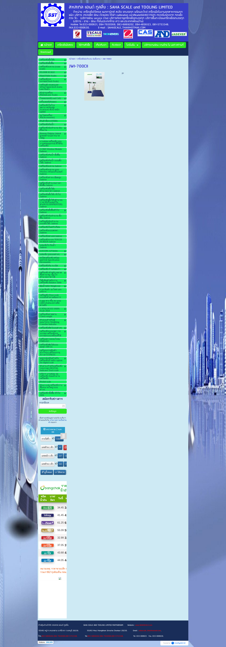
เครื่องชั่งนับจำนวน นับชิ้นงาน (89, 59)
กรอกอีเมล (44, 402)
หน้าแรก (72, 59)
